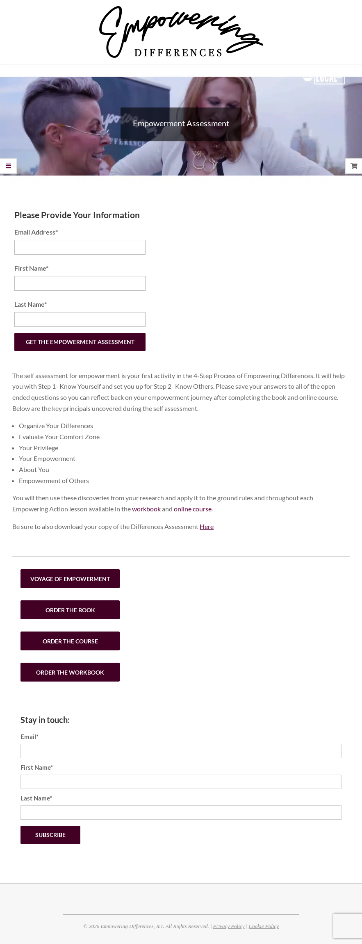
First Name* (31, 268)
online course (193, 509)
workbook (146, 509)
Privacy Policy (229, 926)
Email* (29, 736)
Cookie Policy (264, 926)
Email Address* (36, 232)
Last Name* (30, 304)
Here (207, 526)
